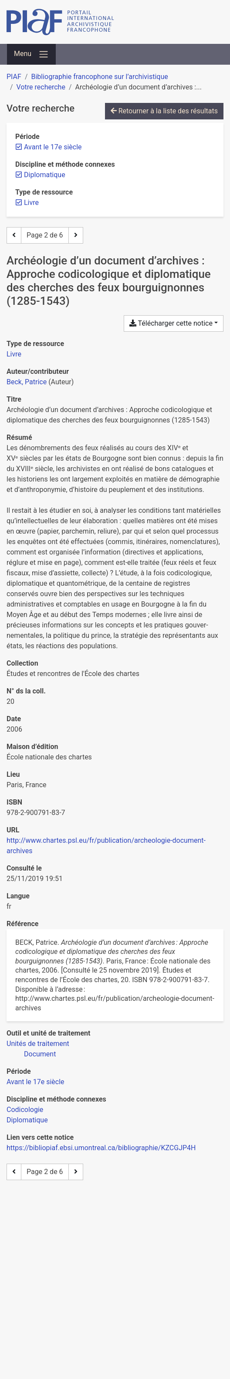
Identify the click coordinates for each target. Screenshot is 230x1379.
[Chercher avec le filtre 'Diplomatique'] (27, 1120)
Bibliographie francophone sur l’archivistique (99, 77)
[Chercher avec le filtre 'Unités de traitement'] (38, 1043)
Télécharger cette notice (171, 323)
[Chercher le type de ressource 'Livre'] (14, 354)
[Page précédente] (14, 235)
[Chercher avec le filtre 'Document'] (40, 1054)
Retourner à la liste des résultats (164, 111)
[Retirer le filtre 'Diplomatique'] (44, 175)
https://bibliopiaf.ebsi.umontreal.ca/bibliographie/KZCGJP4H (101, 1148)
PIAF (14, 77)
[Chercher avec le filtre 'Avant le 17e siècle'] (35, 1082)
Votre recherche (41, 87)
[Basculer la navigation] (31, 54)
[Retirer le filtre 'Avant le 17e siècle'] (53, 147)
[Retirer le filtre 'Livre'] (31, 202)
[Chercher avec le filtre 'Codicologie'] (25, 1109)
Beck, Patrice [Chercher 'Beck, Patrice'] (27, 382)
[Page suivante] (75, 235)
